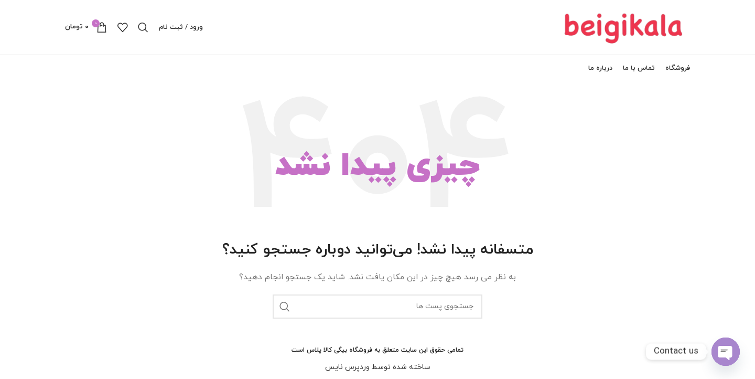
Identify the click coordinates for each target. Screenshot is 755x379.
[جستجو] (143, 27)
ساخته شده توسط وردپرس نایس (377, 367)
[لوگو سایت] (624, 26)
